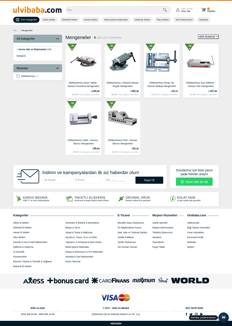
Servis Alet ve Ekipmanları (59, 30)
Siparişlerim (158, 242)
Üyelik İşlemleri (160, 222)
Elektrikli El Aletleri (22, 227)
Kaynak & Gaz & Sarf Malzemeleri (30, 242)
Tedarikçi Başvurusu (162, 232)
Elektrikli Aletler (69, 19)
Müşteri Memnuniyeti (162, 227)
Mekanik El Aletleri (34, 30)
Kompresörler (20, 256)
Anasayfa (17, 30)
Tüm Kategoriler (26, 19)
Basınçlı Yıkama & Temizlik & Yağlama (32, 261)
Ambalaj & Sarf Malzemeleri (79, 256)
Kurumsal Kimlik (195, 237)
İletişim (190, 247)
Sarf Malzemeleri (184, 19)
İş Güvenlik (18, 252)
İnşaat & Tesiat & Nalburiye (78, 232)
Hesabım (156, 237)
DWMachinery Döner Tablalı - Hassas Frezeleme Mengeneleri (83, 84)
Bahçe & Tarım (72, 227)
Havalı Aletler (90, 19)
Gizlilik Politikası (126, 237)
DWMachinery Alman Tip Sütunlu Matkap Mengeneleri (161, 84)
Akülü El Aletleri (21, 222)
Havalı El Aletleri (21, 232)
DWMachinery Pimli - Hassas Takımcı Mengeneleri (122, 142)
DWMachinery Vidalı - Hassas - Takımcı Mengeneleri (83, 142)
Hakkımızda (193, 222)
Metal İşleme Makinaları (116, 19)
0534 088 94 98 (194, 182)
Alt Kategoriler (26, 38)
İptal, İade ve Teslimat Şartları (132, 232)
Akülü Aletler (49, 19)
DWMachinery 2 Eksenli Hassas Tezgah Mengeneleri (122, 84)
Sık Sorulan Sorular (127, 247)
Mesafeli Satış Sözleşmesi (131, 222)
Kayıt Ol (149, 180)
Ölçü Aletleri (163, 19)
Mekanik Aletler (142, 19)
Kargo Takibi (158, 247)
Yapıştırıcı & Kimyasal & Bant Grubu (83, 242)
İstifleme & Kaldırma (23, 247)
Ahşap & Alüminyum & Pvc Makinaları (84, 252)
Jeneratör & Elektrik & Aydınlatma (82, 222)
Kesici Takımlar (73, 261)
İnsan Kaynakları (195, 232)
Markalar (203, 19)
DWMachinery (28, 76)
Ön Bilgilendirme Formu (129, 227)
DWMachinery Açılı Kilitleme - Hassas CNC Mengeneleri (201, 84)
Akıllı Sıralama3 (207, 36)
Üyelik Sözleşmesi (127, 242)
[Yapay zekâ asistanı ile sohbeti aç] (223, 317)
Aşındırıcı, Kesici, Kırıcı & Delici (81, 237)
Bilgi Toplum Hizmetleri (198, 227)
